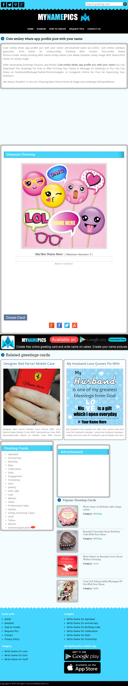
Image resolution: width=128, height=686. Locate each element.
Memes (12, 498)
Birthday (13, 461)
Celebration (14, 468)
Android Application (22, 527)
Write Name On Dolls (78, 635)
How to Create (57, 29)
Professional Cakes (18, 505)
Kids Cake (13, 490)
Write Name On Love (16, 651)
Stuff (11, 516)
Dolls (11, 472)
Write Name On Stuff (16, 659)
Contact (8, 635)
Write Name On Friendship (82, 639)
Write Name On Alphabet (81, 619)
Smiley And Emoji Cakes (21, 512)
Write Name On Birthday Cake (83, 627)
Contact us (94, 29)
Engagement (15, 476)
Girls (10, 483)
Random (41, 29)
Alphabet (13, 454)
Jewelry (12, 487)
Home (31, 29)
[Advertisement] (63, 116)
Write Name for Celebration (82, 631)
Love (10, 494)
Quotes (12, 509)
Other (11, 502)
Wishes (12, 524)
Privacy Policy (11, 639)
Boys (10, 465)
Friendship (14, 480)
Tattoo (11, 520)
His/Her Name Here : (64, 254)
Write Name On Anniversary (82, 623)
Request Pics (76, 29)
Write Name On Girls (16, 655)
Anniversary (15, 458)
